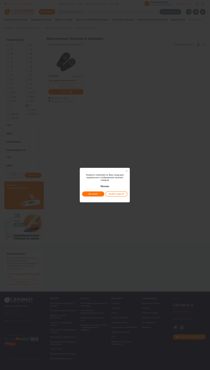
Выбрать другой (116, 194)
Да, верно (93, 194)
